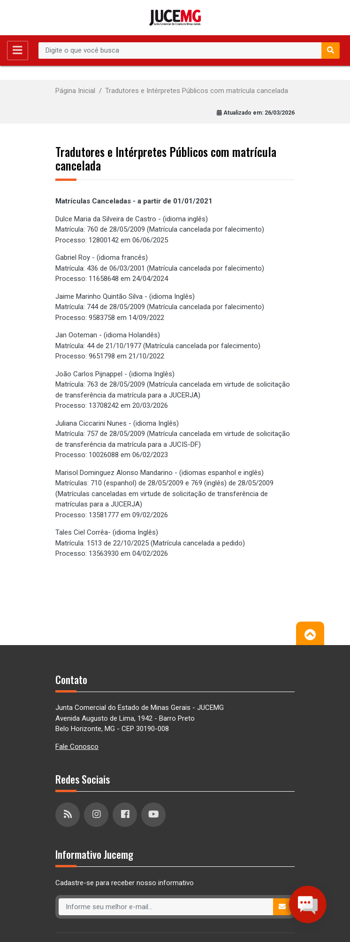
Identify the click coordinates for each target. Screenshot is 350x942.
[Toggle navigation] (17, 50)
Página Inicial (75, 90)
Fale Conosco (77, 746)
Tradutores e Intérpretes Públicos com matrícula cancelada (196, 90)
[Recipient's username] (180, 50)
